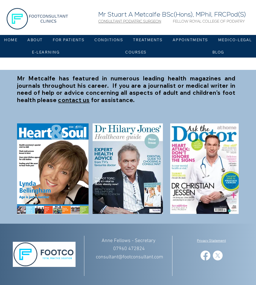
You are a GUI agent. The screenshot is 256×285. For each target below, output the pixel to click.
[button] (129, 22)
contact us (74, 100)
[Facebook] (205, 255)
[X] (218, 255)
